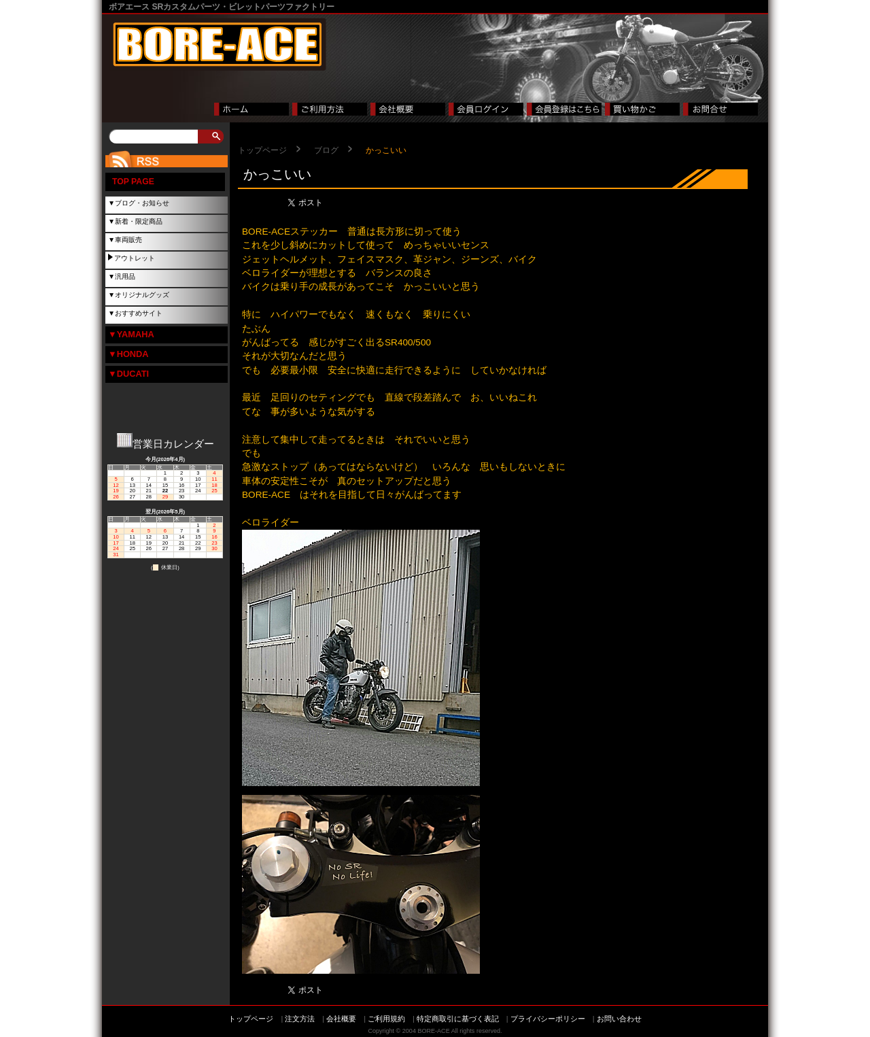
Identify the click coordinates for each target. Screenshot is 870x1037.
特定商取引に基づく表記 (458, 1019)
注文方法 (300, 1019)
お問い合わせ (619, 1019)
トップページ (262, 150)
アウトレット (134, 258)
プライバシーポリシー (547, 1019)
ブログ (326, 150)
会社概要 (341, 1019)
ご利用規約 (386, 1019)
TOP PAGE (133, 181)
